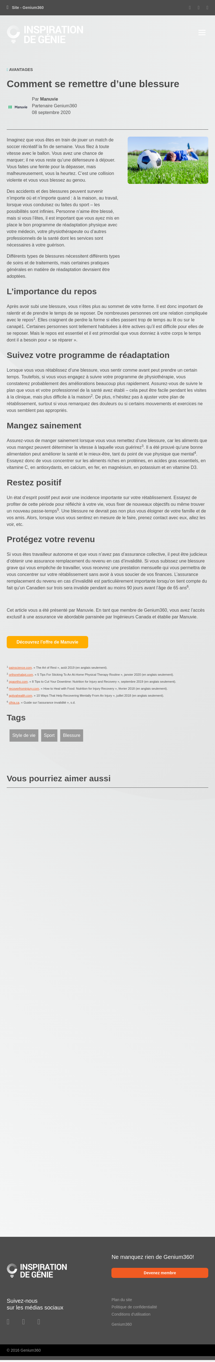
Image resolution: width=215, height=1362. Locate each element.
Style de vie (24, 737)
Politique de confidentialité (134, 1308)
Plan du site (121, 1301)
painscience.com (20, 669)
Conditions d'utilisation (130, 1316)
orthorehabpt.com (21, 676)
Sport (49, 737)
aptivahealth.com (20, 697)
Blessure (71, 737)
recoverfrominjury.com (24, 690)
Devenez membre (160, 1274)
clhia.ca (14, 704)
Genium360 (121, 1326)
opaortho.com (18, 683)
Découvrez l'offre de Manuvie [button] (47, 644)
